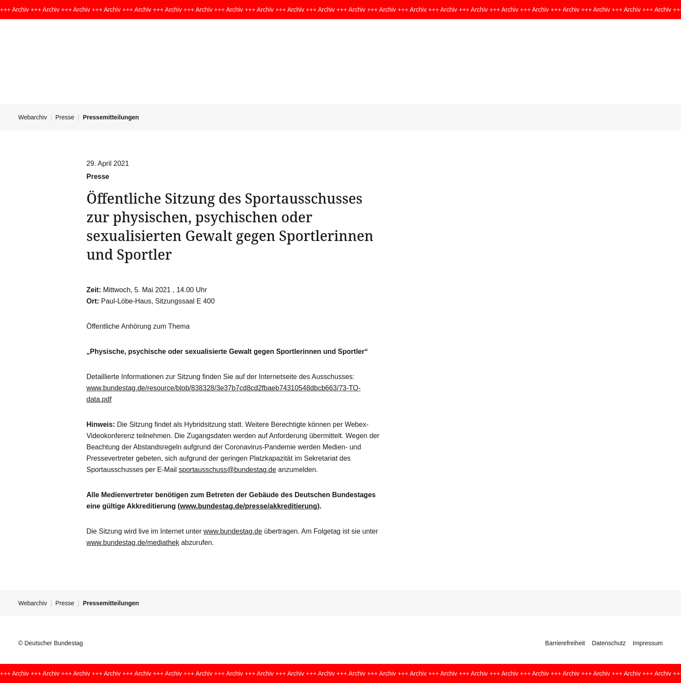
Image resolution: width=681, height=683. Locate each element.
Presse (65, 117)
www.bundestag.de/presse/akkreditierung (248, 506)
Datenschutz (609, 643)
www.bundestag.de (232, 531)
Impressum (648, 643)
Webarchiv (32, 117)
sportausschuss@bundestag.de (227, 469)
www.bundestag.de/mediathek (132, 542)
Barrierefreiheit (565, 643)
